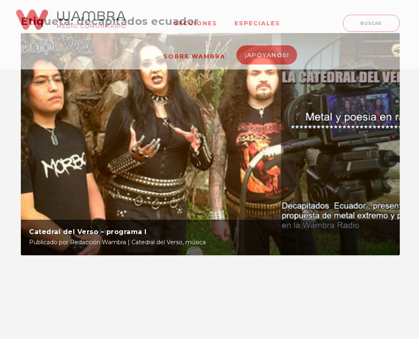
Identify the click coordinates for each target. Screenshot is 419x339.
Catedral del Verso (156, 242)
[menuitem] (195, 18)
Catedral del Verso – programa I (88, 232)
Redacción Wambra (98, 242)
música (195, 242)
